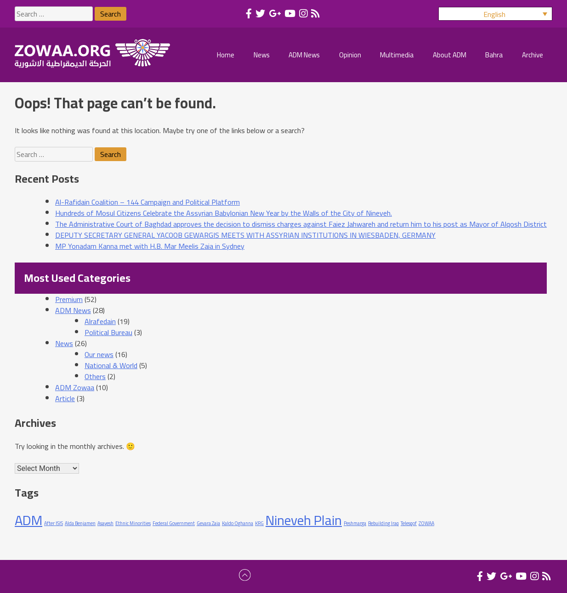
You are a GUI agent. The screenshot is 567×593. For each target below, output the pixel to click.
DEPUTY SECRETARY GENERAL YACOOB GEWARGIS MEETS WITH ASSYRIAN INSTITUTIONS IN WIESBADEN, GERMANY (245, 235)
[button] (495, 14)
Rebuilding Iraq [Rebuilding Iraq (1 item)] (383, 523)
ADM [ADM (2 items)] (28, 520)
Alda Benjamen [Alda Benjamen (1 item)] (80, 523)
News (64, 343)
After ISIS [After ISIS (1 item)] (53, 523)
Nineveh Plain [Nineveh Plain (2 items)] (304, 520)
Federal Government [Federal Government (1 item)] (174, 523)
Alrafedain (100, 321)
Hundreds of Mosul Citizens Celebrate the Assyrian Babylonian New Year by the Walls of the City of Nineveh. (223, 213)
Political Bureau (108, 332)
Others (95, 376)
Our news (99, 354)
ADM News (73, 310)
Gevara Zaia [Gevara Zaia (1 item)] (208, 523)
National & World (111, 365)
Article (65, 398)
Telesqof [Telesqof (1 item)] (409, 523)
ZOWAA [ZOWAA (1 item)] (426, 523)
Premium (69, 299)
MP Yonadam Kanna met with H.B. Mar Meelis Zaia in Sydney (149, 246)
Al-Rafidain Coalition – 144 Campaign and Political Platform (147, 202)
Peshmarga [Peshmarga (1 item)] (355, 523)
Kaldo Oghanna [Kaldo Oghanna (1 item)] (237, 523)
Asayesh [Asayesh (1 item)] (105, 523)
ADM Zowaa (74, 387)
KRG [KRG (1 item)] (259, 523)
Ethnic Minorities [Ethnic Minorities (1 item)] (133, 523)
